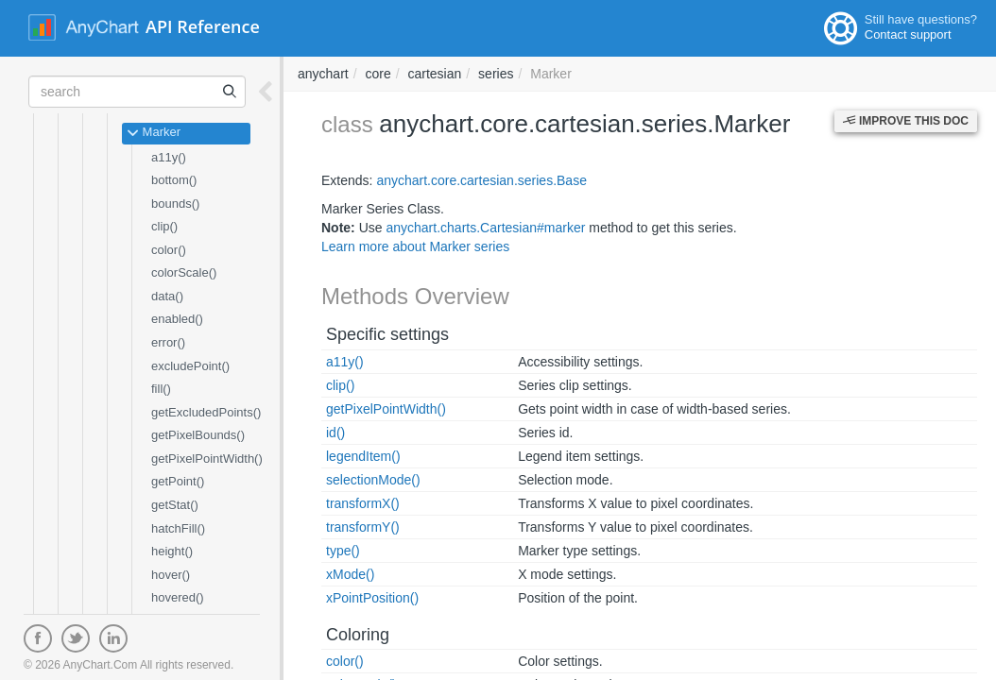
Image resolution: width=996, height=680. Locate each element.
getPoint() (177, 481)
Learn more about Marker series (415, 246)
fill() (161, 389)
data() (167, 296)
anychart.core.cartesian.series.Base (481, 180)
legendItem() (363, 456)
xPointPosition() (372, 597)
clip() (164, 226)
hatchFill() (178, 528)
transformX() (363, 503)
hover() (170, 575)
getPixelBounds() (198, 435)
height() (172, 551)
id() (335, 432)
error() (168, 342)
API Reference (203, 26)
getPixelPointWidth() (207, 458)
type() (343, 550)
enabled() (177, 319)
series (495, 73)
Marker (153, 133)
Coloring (357, 634)
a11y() (168, 157)
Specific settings (387, 334)
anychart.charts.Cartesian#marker (485, 227)
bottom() (174, 180)
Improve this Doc (906, 121)
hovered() (177, 597)
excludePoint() (190, 366)
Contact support (908, 34)
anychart (323, 73)
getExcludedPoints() (206, 412)
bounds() (175, 203)
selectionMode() (373, 479)
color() (168, 250)
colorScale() (183, 272)
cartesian (435, 73)
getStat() (174, 505)
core (377, 73)
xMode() (350, 574)
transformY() (363, 527)
